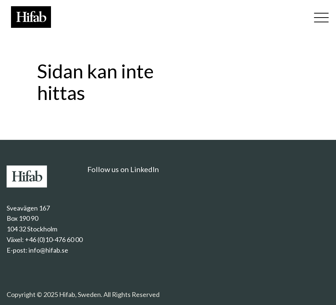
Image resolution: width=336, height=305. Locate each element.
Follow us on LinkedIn (123, 169)
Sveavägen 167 (28, 208)
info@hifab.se (48, 250)
